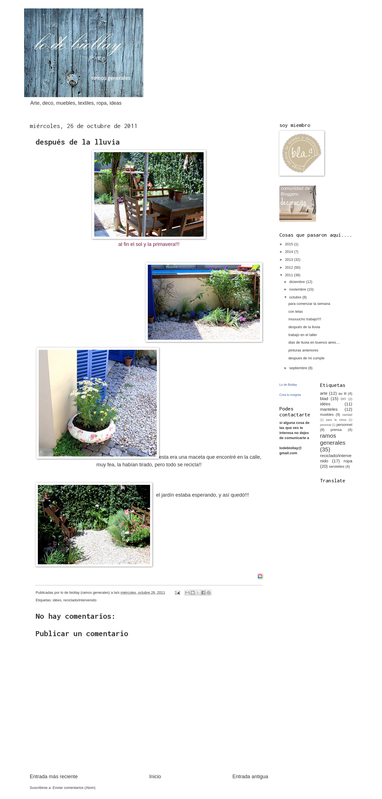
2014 (289, 252)
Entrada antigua (250, 776)
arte (324, 393)
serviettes (336, 466)
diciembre (297, 282)
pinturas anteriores (303, 350)
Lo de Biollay (288, 384)
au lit (343, 393)
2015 (289, 244)
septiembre (298, 368)
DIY (343, 399)
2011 (289, 275)
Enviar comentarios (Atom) (74, 788)
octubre (295, 297)
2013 (289, 259)
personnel (344, 425)
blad (324, 398)
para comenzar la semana (309, 304)
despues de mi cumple (306, 358)
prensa (336, 430)
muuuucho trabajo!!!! (304, 319)
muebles (327, 414)
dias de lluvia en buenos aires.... (314, 342)
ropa (348, 460)
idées (57, 600)
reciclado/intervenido (79, 600)
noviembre (298, 289)
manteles (329, 409)
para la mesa (336, 419)
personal (325, 424)
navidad (347, 414)
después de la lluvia (304, 327)
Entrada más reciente (54, 776)
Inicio (155, 776)
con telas (295, 311)
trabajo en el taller (302, 335)
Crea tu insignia (290, 394)
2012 (289, 267)
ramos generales (332, 439)
